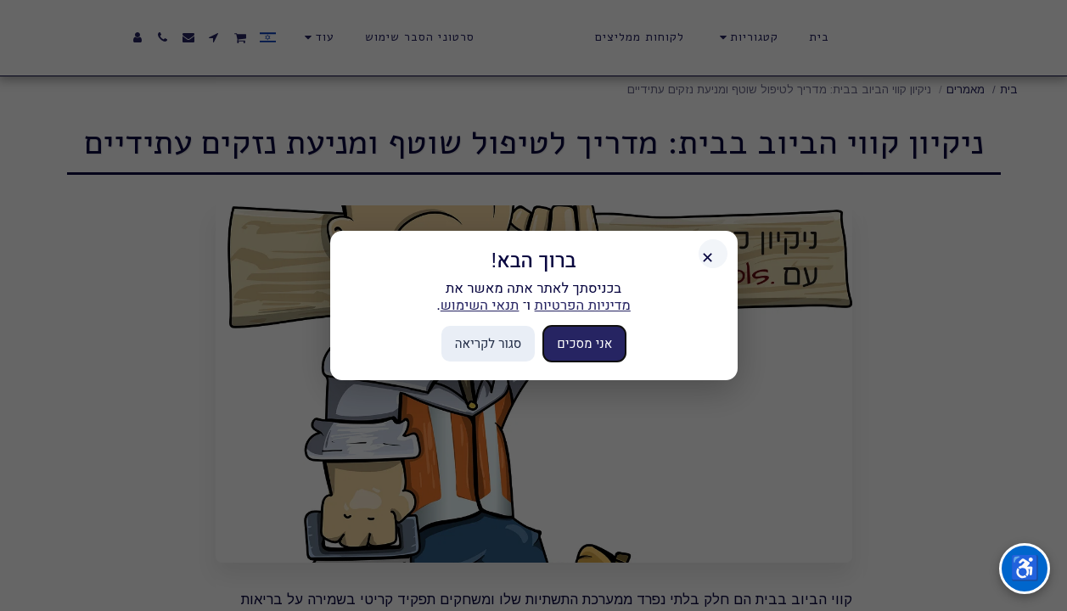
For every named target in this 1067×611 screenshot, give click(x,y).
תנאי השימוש (480, 304)
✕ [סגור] (707, 257)
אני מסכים (584, 343)
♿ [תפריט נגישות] (1025, 568)
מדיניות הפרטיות (583, 304)
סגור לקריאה (488, 343)
